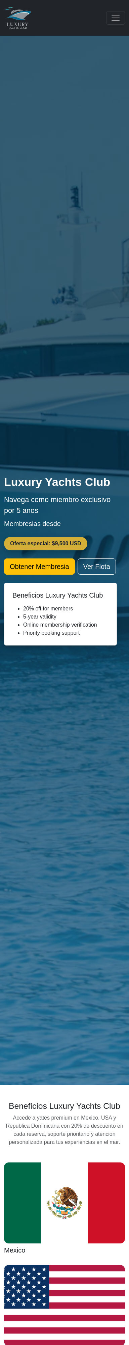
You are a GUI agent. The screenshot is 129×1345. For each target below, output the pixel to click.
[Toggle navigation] (115, 18)
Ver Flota (96, 566)
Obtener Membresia (39, 566)
